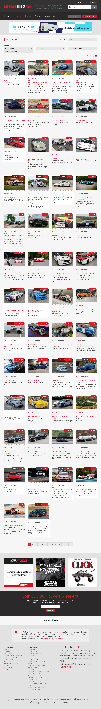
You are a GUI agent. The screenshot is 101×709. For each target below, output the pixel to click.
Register (93, 2)
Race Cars (31, 650)
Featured (7, 652)
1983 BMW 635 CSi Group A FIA (13, 197)
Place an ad (89, 16)
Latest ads (74, 16)
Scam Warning (9, 667)
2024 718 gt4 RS (9, 380)
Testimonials (8, 661)
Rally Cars (31, 655)
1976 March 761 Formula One (13, 526)
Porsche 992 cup (33, 380)
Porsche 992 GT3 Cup (58, 121)
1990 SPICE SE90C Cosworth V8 (86, 489)
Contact (38, 16)
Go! (93, 7)
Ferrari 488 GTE (81, 82)
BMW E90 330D (57, 235)
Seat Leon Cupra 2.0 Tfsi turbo (37, 526)
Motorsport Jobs (34, 673)
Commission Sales (10, 657)
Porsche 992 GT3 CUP (11, 417)
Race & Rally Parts (34, 652)
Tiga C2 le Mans (57, 312)
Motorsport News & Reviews (38, 671)
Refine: (6, 46)
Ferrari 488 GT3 (33, 489)
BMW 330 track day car (35, 235)
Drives (30, 657)
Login (85, 2)
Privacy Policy (9, 659)
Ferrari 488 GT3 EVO (10, 489)
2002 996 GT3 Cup (81, 159)
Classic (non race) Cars (36, 677)
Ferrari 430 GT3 (9, 156)
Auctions (31, 669)
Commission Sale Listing (36, 665)
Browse (7, 650)
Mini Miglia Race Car (83, 344)
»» (71, 544)
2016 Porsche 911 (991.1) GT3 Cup (62, 197)
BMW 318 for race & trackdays (61, 159)
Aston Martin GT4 (81, 121)
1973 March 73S (33, 121)
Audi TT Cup (79, 235)
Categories (17, 16)
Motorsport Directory (35, 681)
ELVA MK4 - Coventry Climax (85, 451)
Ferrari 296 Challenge (35, 344)
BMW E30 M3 (32, 451)
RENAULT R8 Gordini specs (36, 417)
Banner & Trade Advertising (13, 655)
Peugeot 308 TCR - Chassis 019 (85, 273)
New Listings (8, 654)
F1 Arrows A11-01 (9, 82)
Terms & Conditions (11, 663)
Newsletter (50, 16)
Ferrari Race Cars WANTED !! (85, 417)
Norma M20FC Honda (35, 273)
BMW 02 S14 (56, 380)
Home (6, 16)
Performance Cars (34, 675)
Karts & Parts (33, 667)
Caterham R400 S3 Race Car (85, 310)
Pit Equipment (33, 659)
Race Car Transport (35, 654)
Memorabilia (32, 679)
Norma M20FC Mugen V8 (12, 273)
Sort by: (62, 39)
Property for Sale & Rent (36, 689)
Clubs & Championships (36, 687)
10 (59, 544)
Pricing (28, 16)
